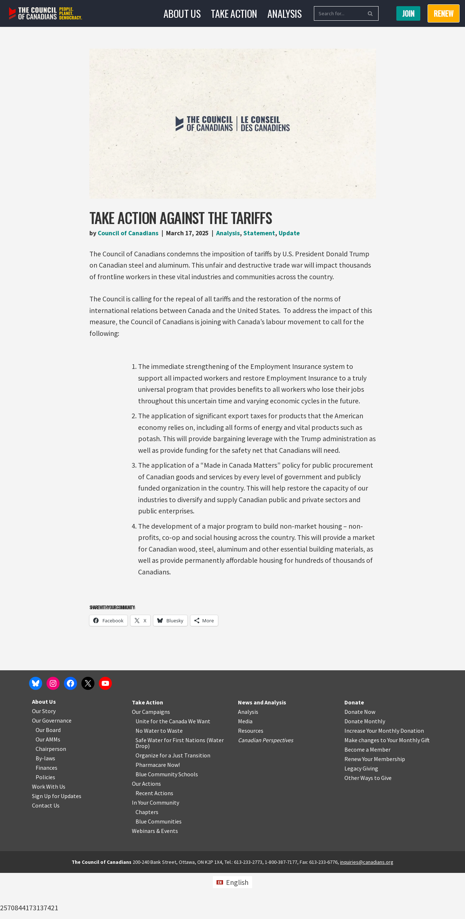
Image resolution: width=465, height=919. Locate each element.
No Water (148, 776)
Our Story (44, 757)
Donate (354, 748)
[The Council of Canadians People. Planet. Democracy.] (45, 13)
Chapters (147, 858)
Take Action (234, 13)
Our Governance (52, 766)
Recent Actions (154, 839)
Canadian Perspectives (265, 786)
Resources (250, 776)
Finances (46, 813)
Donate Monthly (364, 767)
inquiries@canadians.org (366, 908)
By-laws (45, 804)
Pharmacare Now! (158, 810)
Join (408, 13)
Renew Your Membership (374, 805)
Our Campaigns (151, 757)
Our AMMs (48, 785)
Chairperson (51, 794)
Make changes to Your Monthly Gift (387, 786)
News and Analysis (262, 748)
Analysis (284, 13)
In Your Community (155, 848)
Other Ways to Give (368, 823)
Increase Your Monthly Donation (384, 776)
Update (293, 233)
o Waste (173, 776)
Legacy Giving (361, 814)
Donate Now (359, 757)
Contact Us (46, 851)
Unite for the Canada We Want (173, 767)
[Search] (338, 13)
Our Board (48, 776)
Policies (45, 823)
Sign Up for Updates (56, 842)
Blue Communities (159, 867)
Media (245, 767)
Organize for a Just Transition (173, 801)
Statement (263, 233)
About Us (182, 13)
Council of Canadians (128, 233)
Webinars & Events (155, 877)
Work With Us (48, 832)
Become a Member (367, 795)
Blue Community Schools (167, 820)
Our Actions (146, 829)
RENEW (443, 13)
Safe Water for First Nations (170, 786)
